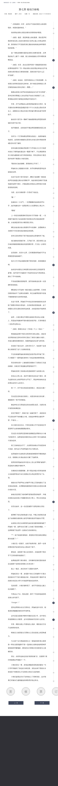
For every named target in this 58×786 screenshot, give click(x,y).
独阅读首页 (6, 2)
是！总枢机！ (13, 2)
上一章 (16, 703)
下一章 (42, 703)
